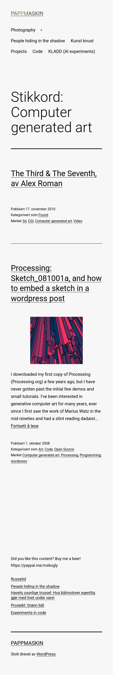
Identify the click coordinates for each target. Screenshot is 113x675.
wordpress (19, 461)
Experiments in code (28, 612)
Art (40, 449)
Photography (23, 30)
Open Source (64, 449)
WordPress (46, 654)
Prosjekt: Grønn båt (27, 605)
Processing (69, 455)
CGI (31, 221)
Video (77, 221)
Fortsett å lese (24, 426)
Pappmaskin (27, 13)
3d (25, 221)
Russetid (18, 579)
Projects (19, 51)
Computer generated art (53, 221)
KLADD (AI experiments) (71, 51)
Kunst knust (82, 40)
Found (43, 215)
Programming (90, 455)
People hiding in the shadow (38, 40)
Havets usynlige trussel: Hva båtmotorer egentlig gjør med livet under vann (53, 595)
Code (38, 51)
